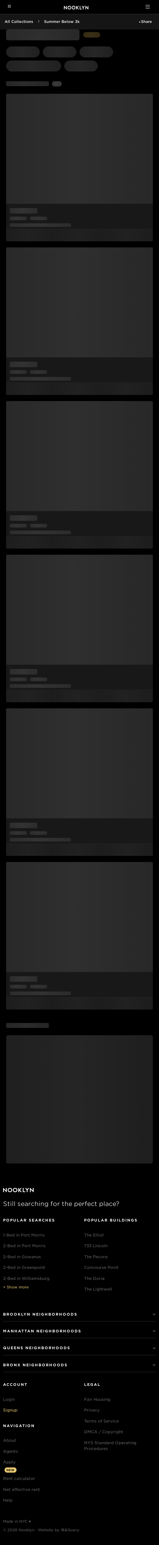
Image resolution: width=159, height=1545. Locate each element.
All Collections (19, 21)
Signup (10, 1410)
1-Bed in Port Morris (24, 1235)
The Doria (94, 1278)
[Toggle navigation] (147, 7)
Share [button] (146, 21)
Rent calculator (19, 1478)
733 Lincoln (96, 1246)
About (9, 1440)
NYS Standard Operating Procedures (110, 1446)
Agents (10, 1451)
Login (9, 1399)
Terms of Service (101, 1421)
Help (8, 1500)
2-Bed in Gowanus (22, 1257)
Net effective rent (21, 1489)
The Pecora (96, 1257)
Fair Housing (97, 1399)
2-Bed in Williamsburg (26, 1278)
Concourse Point (101, 1267)
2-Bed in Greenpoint (24, 1267)
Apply (9, 1462)
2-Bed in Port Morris (24, 1246)
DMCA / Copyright (103, 1432)
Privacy (92, 1410)
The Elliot (94, 1235)
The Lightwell (98, 1289)
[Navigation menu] (9, 7)
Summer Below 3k (62, 21)
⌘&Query (70, 1530)
